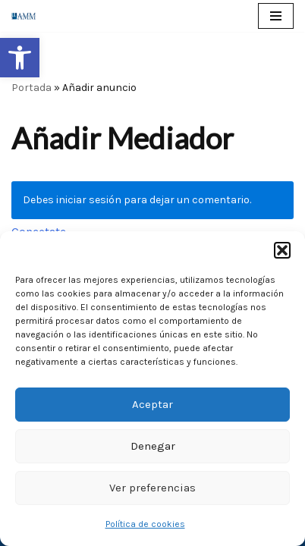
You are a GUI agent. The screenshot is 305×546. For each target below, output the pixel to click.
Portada (31, 87)
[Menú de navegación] (276, 16)
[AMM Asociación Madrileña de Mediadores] (27, 15)
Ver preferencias (152, 487)
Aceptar (152, 404)
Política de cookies (145, 524)
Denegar (152, 446)
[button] (19, 57)
